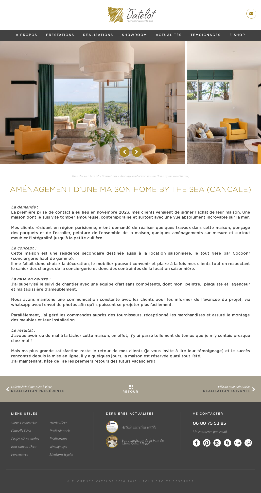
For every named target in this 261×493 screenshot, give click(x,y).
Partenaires (19, 454)
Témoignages (206, 35)
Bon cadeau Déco (23, 446)
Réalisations (98, 35)
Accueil (94, 176)
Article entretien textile (139, 427)
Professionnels (60, 431)
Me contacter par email (210, 432)
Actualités (169, 35)
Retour (130, 391)
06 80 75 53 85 (209, 423)
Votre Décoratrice (24, 423)
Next (137, 152)
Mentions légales (61, 454)
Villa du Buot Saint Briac (234, 387)
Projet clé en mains (25, 438)
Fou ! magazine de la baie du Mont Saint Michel (143, 442)
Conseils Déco (21, 431)
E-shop (237, 35)
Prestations (60, 35)
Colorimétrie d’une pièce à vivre (31, 387)
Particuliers (58, 423)
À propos (26, 35)
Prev (124, 152)
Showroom (134, 35)
